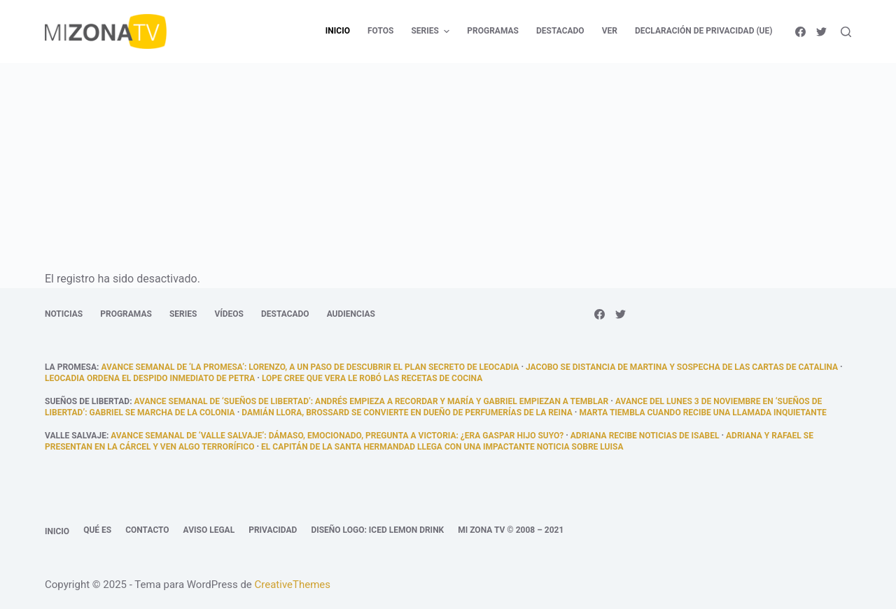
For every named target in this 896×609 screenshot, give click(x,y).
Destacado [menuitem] (560, 31)
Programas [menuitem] (493, 31)
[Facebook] (800, 32)
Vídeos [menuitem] (229, 314)
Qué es (97, 530)
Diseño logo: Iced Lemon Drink (377, 530)
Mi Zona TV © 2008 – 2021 (511, 530)
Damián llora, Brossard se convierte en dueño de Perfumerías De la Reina (407, 412)
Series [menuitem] (432, 31)
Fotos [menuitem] (380, 31)
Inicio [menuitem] (338, 31)
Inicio (57, 531)
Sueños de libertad (87, 401)
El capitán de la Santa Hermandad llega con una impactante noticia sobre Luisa (442, 447)
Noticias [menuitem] (64, 314)
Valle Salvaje (75, 435)
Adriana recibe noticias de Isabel (645, 435)
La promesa (71, 367)
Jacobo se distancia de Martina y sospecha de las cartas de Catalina (682, 367)
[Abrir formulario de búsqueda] (846, 32)
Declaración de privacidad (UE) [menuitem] (704, 31)
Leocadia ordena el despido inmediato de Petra (150, 378)
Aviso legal (209, 530)
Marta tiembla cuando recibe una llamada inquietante (702, 412)
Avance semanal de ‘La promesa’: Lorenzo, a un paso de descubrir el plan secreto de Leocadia (310, 367)
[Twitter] (821, 32)
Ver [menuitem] (609, 31)
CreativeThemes (293, 584)
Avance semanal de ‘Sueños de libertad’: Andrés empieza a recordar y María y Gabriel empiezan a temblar (371, 401)
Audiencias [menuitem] (351, 314)
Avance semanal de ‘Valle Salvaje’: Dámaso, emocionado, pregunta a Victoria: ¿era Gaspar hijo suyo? (337, 435)
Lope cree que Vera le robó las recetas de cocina (372, 378)
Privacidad (272, 530)
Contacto (147, 530)
